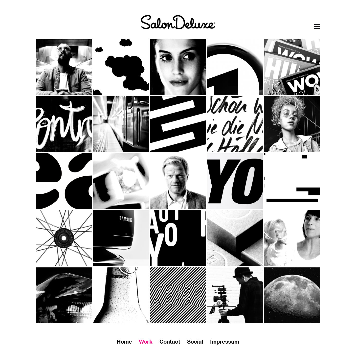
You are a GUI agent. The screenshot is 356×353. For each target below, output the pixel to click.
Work (146, 342)
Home (124, 342)
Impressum (224, 342)
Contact (169, 342)
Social (195, 342)
